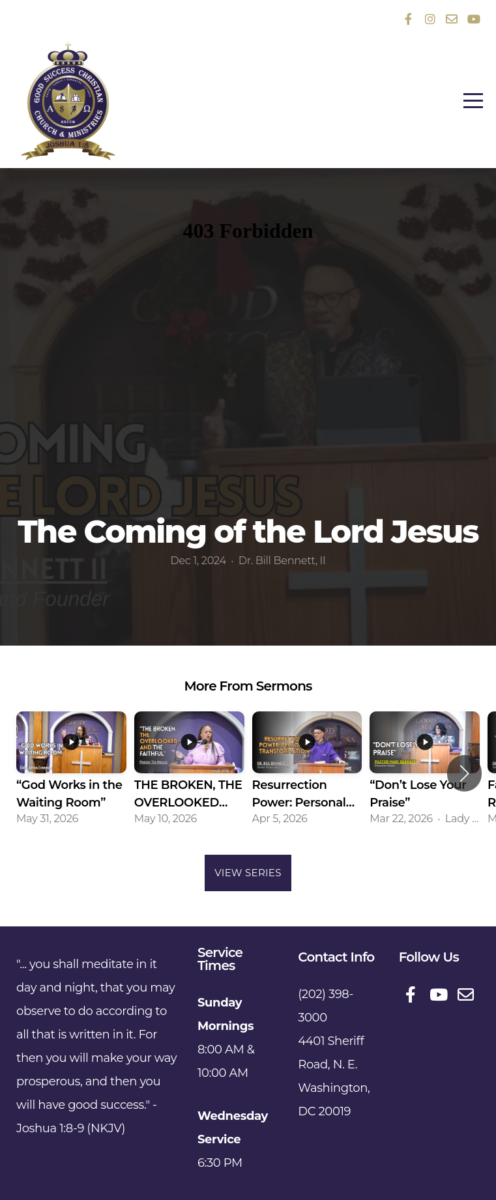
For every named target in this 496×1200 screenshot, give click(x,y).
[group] (71, 773)
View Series (247, 872)
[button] (464, 773)
